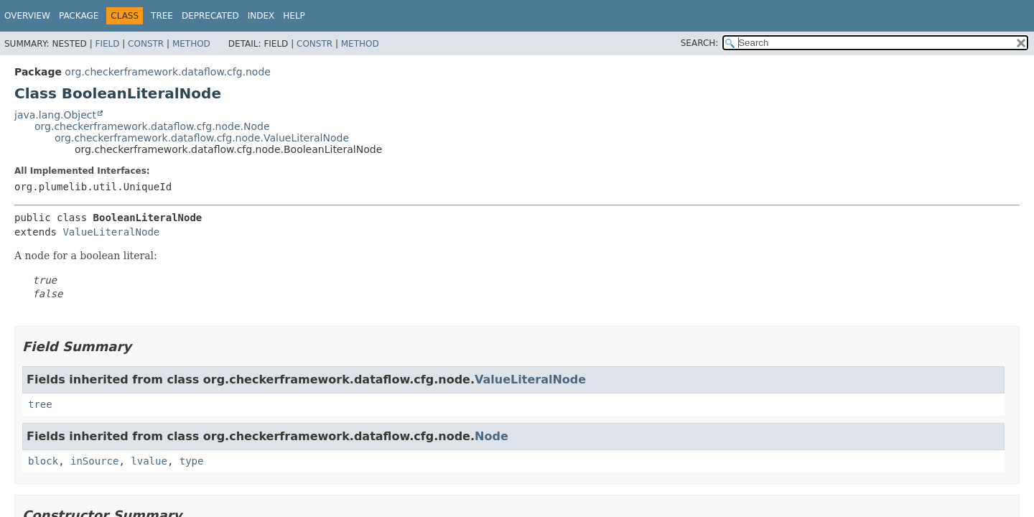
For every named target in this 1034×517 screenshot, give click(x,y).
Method (191, 44)
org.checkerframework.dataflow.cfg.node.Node (152, 126)
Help (294, 16)
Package (78, 16)
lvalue (149, 461)
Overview (27, 16)
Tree (162, 16)
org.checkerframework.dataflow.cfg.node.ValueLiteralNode (202, 138)
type (192, 461)
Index (261, 16)
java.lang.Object (55, 115)
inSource (94, 461)
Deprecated (210, 16)
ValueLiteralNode (110, 232)
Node (491, 436)
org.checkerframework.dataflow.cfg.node (168, 72)
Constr (146, 44)
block (43, 461)
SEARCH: (700, 43)
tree (40, 404)
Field (107, 44)
